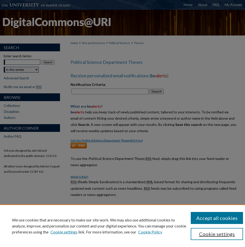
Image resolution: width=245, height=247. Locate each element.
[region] (122, 225)
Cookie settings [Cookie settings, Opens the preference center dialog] (217, 234)
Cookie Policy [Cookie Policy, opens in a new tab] (150, 231)
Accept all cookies (217, 218)
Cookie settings (64, 231)
